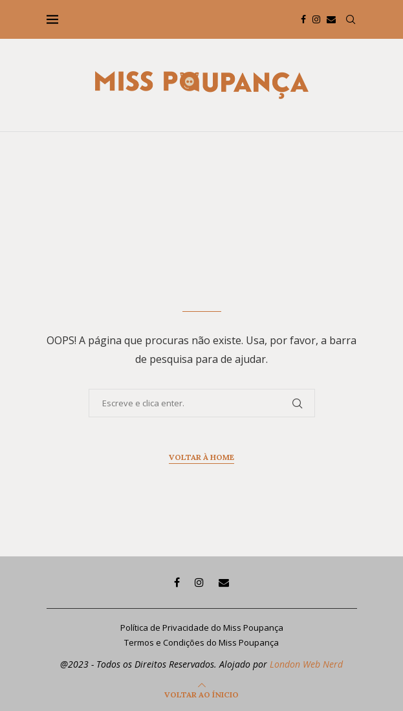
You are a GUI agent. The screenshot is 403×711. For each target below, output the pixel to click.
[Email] (331, 19)
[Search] (350, 19)
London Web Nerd (306, 664)
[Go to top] (201, 694)
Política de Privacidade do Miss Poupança (201, 627)
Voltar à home (201, 457)
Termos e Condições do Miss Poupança (201, 642)
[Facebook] (303, 19)
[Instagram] (316, 19)
